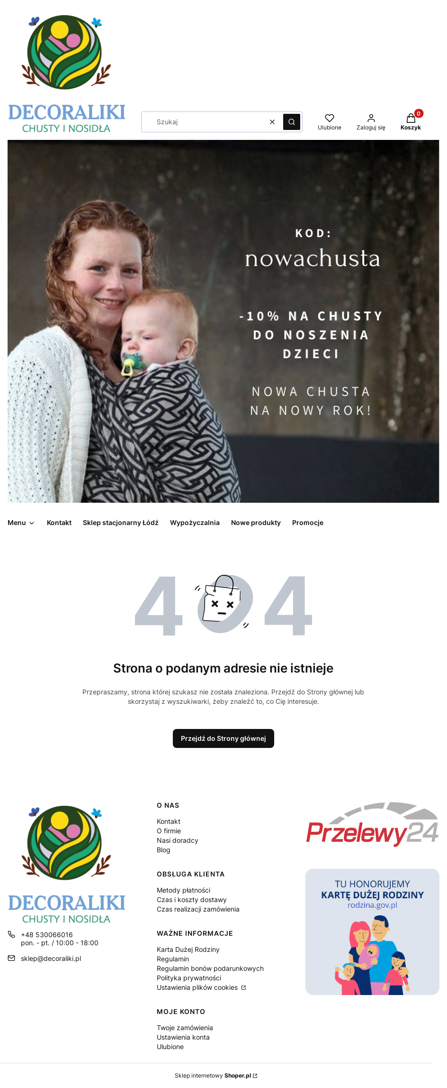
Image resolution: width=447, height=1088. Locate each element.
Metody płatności (183, 890)
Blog (163, 850)
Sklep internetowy (213, 1075)
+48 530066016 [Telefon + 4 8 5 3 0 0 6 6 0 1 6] (47, 935)
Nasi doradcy (177, 840)
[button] (291, 122)
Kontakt (168, 821)
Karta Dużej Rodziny (188, 949)
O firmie (169, 831)
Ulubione (170, 1046)
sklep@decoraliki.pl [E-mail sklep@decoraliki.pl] (51, 958)
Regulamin (173, 959)
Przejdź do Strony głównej (223, 738)
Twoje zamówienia (185, 1027)
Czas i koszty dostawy (192, 899)
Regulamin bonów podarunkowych (210, 968)
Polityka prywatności (189, 978)
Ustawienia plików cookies (198, 987)
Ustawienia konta (183, 1037)
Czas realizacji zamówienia (198, 909)
